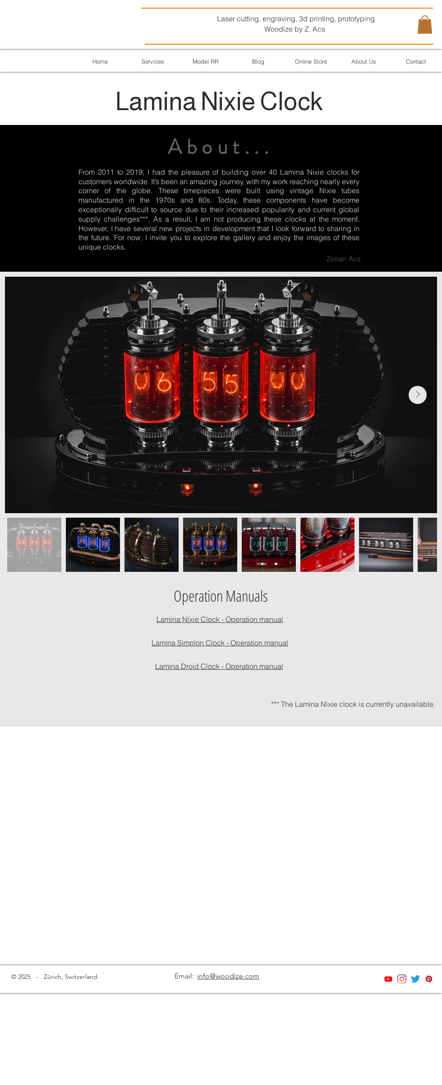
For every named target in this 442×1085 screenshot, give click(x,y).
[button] (425, 24)
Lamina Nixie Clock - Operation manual (220, 619)
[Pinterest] (428, 978)
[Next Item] (418, 395)
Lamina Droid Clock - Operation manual (219, 666)
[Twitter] (415, 978)
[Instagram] (401, 978)
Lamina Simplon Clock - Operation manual (220, 642)
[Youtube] (388, 978)
